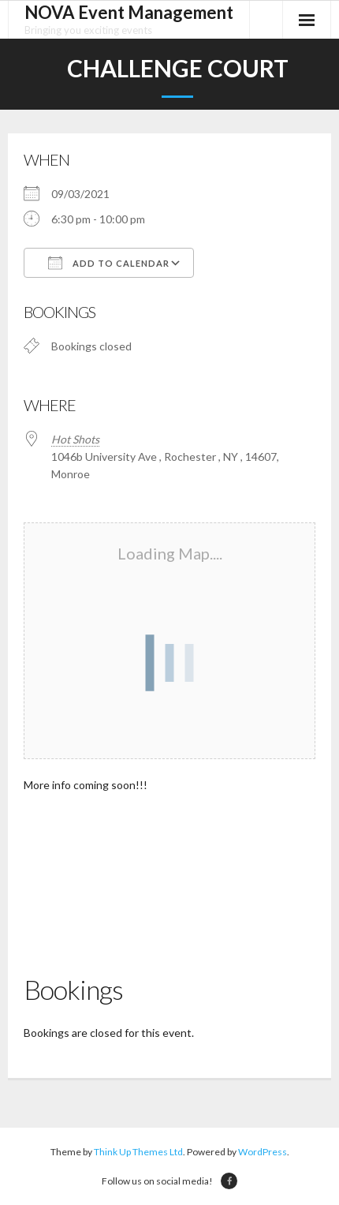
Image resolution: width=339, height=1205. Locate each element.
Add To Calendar (109, 263)
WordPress (262, 1152)
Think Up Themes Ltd (138, 1152)
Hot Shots (75, 439)
